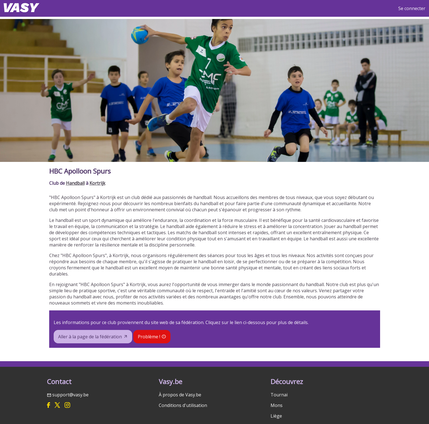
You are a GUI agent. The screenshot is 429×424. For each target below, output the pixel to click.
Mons (277, 405)
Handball (75, 183)
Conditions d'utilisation (183, 405)
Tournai (279, 395)
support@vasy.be (70, 395)
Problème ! (149, 337)
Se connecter (411, 8)
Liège (276, 416)
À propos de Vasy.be (180, 395)
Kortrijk (97, 183)
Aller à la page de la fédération (90, 337)
